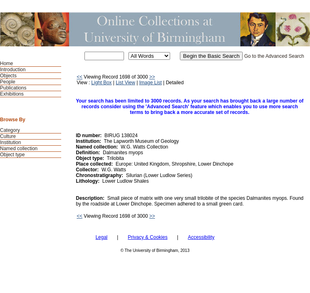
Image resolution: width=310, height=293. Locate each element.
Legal (101, 237)
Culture (8, 136)
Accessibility (201, 237)
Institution (10, 142)
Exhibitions (12, 94)
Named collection (19, 148)
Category (10, 130)
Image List (150, 82)
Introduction (13, 69)
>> (152, 77)
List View (125, 82)
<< (79, 77)
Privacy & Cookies (147, 237)
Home (6, 63)
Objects (8, 76)
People (7, 82)
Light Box (101, 82)
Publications (13, 88)
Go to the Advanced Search (274, 56)
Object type (12, 154)
